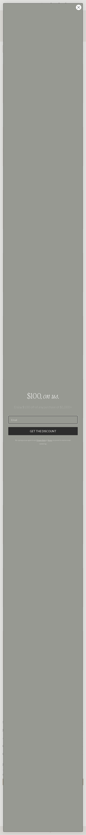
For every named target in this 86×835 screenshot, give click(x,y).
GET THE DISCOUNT (43, 431)
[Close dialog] (78, 7)
